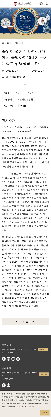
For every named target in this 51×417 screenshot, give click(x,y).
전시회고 (19, 43)
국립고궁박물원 (22, 4)
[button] (41, 4)
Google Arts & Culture (18, 359)
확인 (44, 412)
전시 (9, 43)
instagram (8, 359)
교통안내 (42, 349)
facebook (4, 359)
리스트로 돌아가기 (25, 321)
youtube (13, 359)
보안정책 (30, 406)
